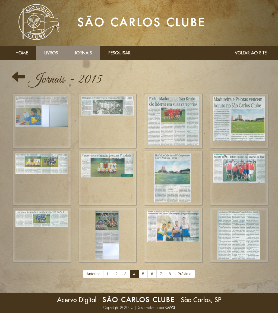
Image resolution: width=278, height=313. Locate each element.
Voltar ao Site (251, 53)
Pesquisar (119, 53)
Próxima (184, 274)
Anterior (93, 274)
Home (21, 53)
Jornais (83, 53)
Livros (51, 53)
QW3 (170, 307)
